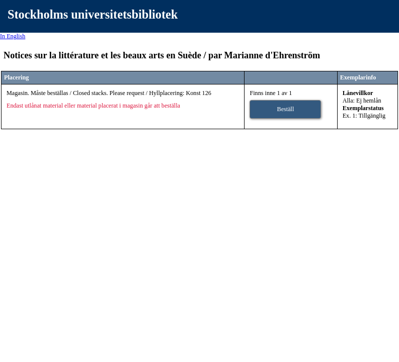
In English (12, 36)
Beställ (285, 109)
